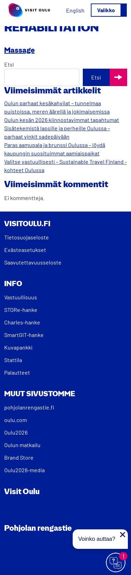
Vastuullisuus (20, 297)
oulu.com (15, 419)
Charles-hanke (22, 322)
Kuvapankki (18, 347)
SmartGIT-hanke (24, 334)
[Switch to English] (75, 10)
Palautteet (17, 372)
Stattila (13, 359)
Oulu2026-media (24, 470)
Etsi (9, 64)
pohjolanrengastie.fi (29, 407)
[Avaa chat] (116, 563)
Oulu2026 (16, 432)
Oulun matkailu (22, 445)
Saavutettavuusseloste (32, 262)
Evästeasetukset (25, 249)
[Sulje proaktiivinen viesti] (122, 534)
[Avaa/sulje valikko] (109, 10)
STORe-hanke (20, 309)
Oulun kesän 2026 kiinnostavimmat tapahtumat (61, 119)
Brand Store (19, 457)
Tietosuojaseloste (26, 237)
